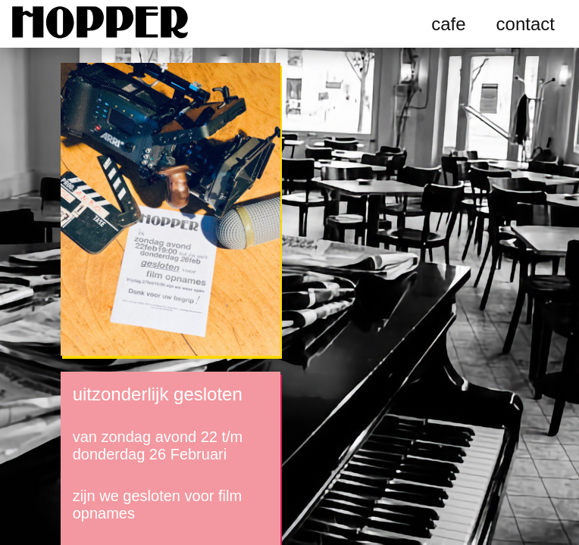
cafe (448, 24)
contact (525, 24)
